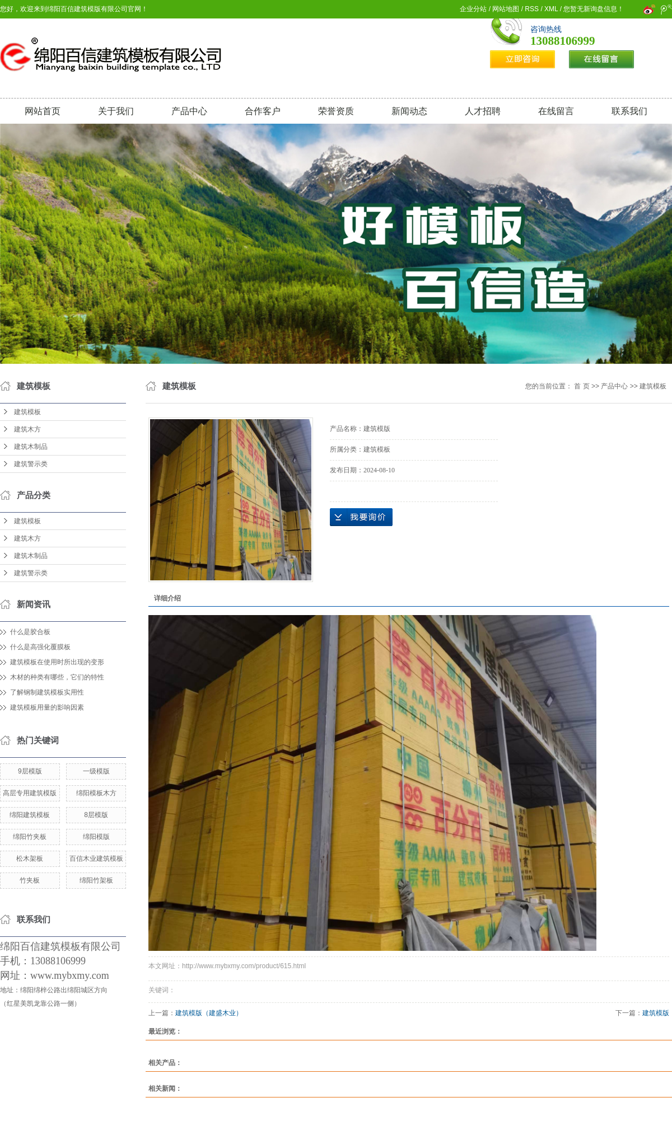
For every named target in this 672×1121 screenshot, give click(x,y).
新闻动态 (409, 111)
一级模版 (96, 771)
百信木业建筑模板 (96, 858)
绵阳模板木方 (96, 793)
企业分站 (473, 9)
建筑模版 (655, 1013)
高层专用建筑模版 (30, 793)
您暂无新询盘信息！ (593, 9)
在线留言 (556, 111)
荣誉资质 (336, 111)
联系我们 (629, 111)
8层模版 (96, 815)
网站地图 (505, 9)
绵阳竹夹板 (29, 837)
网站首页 (42, 111)
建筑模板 (27, 412)
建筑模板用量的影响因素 (47, 707)
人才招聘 (483, 111)
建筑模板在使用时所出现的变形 (57, 662)
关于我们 (116, 111)
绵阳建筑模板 (30, 815)
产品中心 (189, 111)
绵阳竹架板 (96, 880)
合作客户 (263, 111)
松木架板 (29, 858)
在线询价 (361, 517)
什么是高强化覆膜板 (40, 647)
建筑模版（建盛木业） (208, 1013)
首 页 (581, 386)
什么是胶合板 (30, 632)
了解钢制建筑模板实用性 (47, 692)
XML (551, 9)
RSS (532, 9)
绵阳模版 (96, 837)
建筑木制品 (31, 447)
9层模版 (30, 771)
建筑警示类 (31, 464)
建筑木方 (27, 429)
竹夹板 (30, 880)
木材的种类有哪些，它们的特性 (57, 677)
